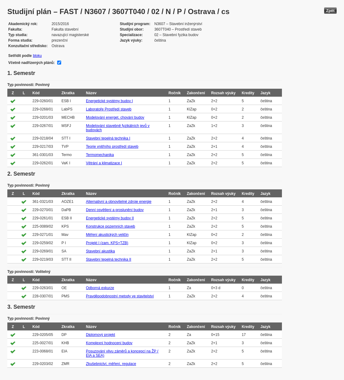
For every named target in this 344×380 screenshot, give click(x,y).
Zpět (330, 10)
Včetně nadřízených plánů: (31, 63)
